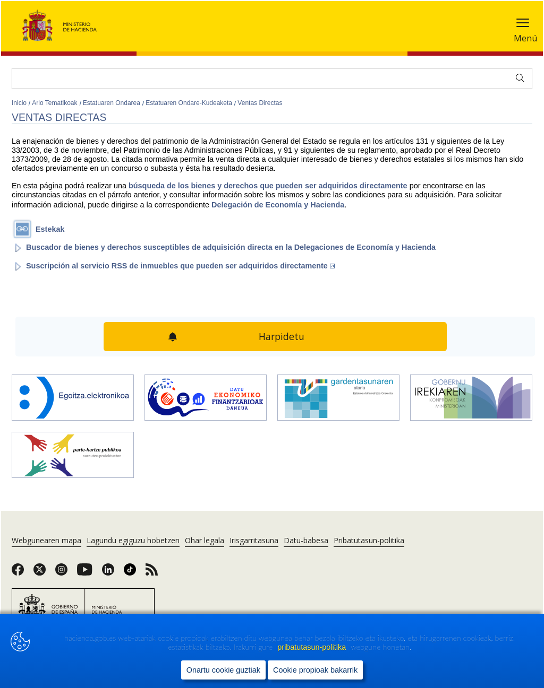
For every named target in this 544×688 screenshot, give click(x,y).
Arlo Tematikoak (55, 103)
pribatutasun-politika (312, 647)
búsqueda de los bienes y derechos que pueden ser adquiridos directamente (269, 185)
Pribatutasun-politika (369, 540)
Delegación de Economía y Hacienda (276, 205)
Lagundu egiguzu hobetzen (133, 540)
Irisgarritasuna (254, 540)
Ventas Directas (259, 103)
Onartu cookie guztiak (223, 670)
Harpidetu (281, 336)
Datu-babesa (306, 540)
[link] (18, 573)
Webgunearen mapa (46, 540)
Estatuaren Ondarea (112, 103)
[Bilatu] (272, 78)
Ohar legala (204, 540)
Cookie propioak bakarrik (315, 670)
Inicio (20, 103)
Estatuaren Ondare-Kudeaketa (190, 103)
